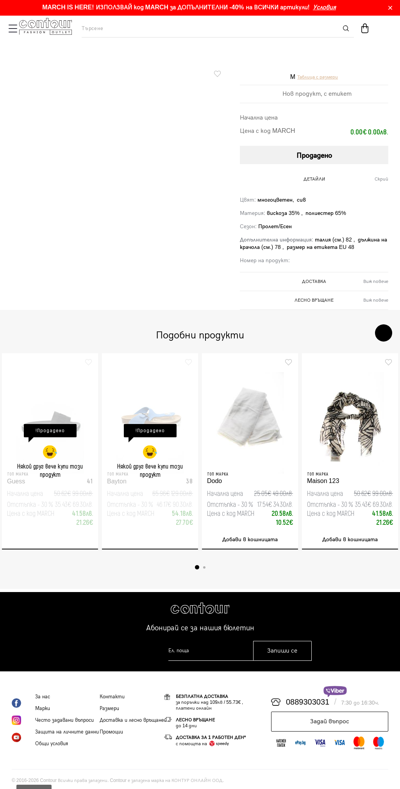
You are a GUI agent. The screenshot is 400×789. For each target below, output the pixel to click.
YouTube (23, 737)
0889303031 (307, 702)
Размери (109, 708)
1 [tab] (197, 567)
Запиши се (282, 651)
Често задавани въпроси (64, 720)
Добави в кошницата (250, 539)
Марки (42, 708)
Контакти (112, 697)
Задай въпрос (329, 721)
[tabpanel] (50, 451)
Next (383, 333)
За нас (42, 697)
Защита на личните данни (67, 732)
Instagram (23, 720)
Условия (324, 7)
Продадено (314, 156)
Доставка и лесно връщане (132, 720)
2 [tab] (204, 567)
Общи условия (51, 744)
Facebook (23, 703)
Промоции (111, 732)
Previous (360, 333)
